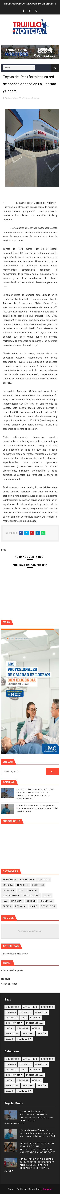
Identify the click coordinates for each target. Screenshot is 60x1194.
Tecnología (48, 906)
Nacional (17, 901)
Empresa (32, 890)
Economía (9, 890)
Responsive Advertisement (30, 931)
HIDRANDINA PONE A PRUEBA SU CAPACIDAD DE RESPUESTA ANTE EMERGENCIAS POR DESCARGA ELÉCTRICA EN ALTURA (29, 1165)
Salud (33, 906)
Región (7, 906)
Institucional (31, 896)
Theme (23, 1189)
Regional (20, 906)
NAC (5, 901)
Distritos (38, 885)
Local (36, 98)
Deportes (22, 885)
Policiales (46, 901)
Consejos (44, 880)
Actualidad (27, 880)
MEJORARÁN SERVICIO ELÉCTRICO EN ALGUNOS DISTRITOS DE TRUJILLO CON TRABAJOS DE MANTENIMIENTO (28, 1117)
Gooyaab (47, 1189)
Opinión (31, 901)
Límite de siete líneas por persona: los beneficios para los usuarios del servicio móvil (37, 808)
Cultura (8, 885)
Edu (21, 890)
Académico (9, 880)
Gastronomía (11, 896)
